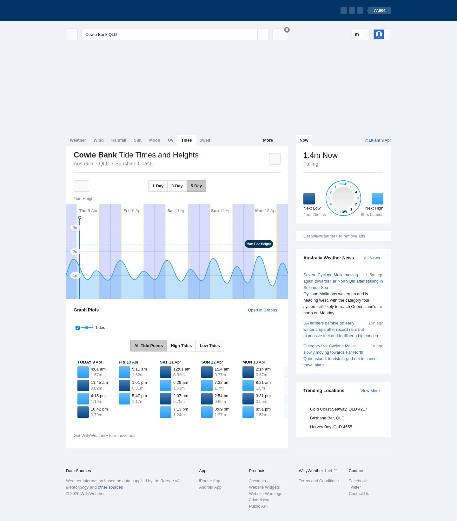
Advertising (259, 500)
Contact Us (359, 493)
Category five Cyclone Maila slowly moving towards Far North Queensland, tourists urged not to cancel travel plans (343, 355)
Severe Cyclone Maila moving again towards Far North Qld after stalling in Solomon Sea (343, 294)
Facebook (358, 480)
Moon (154, 140)
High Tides (181, 345)
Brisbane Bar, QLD (327, 418)
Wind (99, 140)
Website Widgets (264, 487)
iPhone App (209, 480)
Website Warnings (265, 493)
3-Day (176, 186)
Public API (258, 506)
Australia (83, 163)
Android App (210, 487)
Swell (205, 140)
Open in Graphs (262, 310)
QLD (104, 163)
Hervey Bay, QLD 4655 (331, 426)
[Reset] (252, 34)
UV (171, 140)
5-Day (196, 186)
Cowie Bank (158, 163)
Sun (138, 140)
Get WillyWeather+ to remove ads (334, 236)
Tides (186, 140)
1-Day (157, 186)
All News (372, 258)
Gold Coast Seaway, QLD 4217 (338, 409)
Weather (78, 140)
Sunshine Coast (133, 163)
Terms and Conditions (319, 480)
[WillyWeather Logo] (96, 10)
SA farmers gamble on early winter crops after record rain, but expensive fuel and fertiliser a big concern (343, 329)
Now (304, 140)
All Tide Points (148, 345)
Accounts (257, 480)
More (268, 140)
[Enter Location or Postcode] (175, 34)
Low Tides (210, 345)
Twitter (355, 487)
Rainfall (118, 140)
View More (370, 390)
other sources (110, 487)
